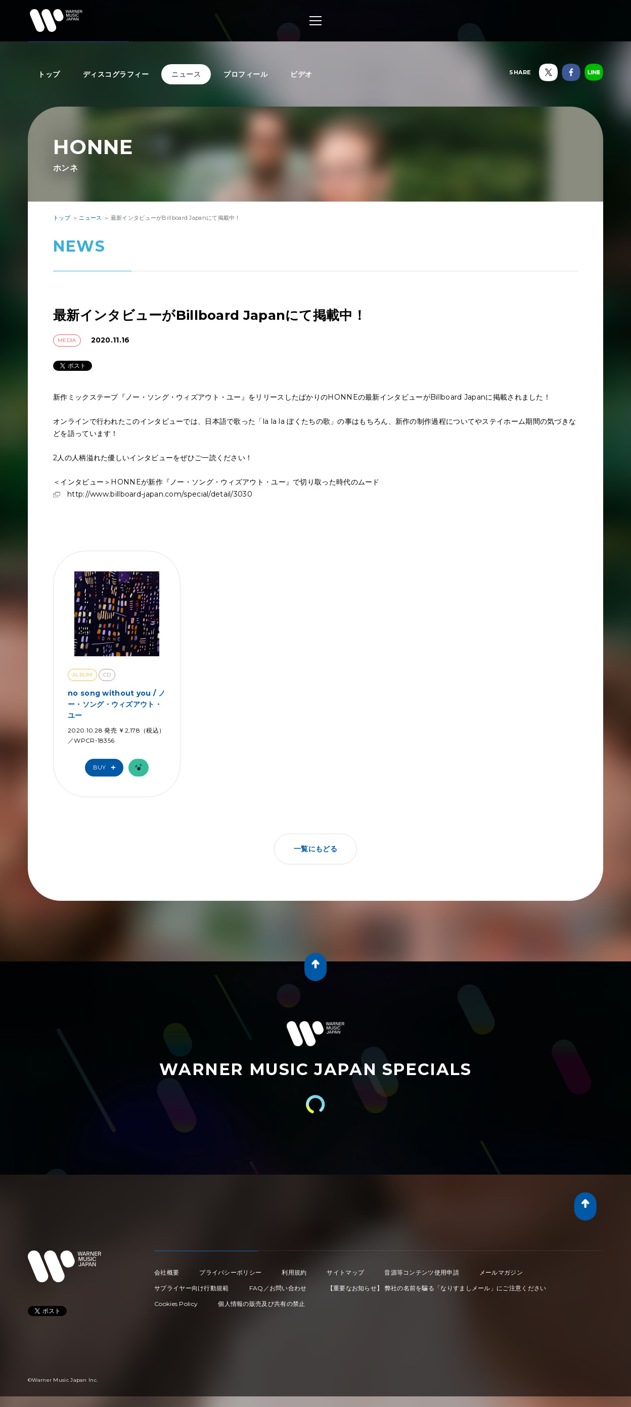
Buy (106, 768)
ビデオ (301, 74)
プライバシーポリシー (230, 1272)
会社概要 (166, 1272)
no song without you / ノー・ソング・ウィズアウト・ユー (116, 704)
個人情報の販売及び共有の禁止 (261, 1303)
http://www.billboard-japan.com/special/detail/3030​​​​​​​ (159, 494)
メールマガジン (501, 1272)
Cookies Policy (176, 1303)
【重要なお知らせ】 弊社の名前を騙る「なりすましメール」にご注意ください (437, 1288)
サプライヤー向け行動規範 (191, 1288)
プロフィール (245, 74)
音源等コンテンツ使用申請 (421, 1272)
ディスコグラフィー (116, 74)
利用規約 (294, 1272)
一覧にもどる (315, 848)
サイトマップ (345, 1272)
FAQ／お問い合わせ (278, 1288)
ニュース (186, 74)
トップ (49, 74)
